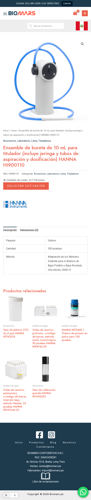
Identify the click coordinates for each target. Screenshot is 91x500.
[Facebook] (39, 435)
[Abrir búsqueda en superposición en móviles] (45, 26)
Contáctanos (45, 446)
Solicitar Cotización (26, 185)
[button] (82, 44)
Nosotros (69, 442)
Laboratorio (23, 140)
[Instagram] (52, 435)
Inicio (6, 130)
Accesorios (9, 140)
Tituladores (44, 140)
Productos (36, 442)
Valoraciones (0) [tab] (29, 230)
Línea (14, 130)
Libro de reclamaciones (45, 481)
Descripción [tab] (10, 230)
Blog (53, 442)
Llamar (67, 3)
